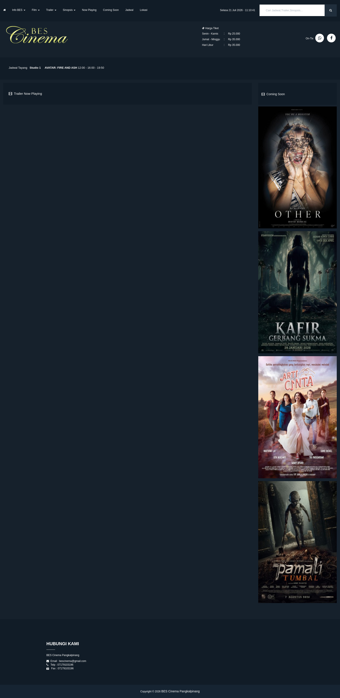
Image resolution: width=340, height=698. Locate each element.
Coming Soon (111, 10)
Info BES (18, 10)
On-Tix (310, 38)
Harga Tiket (210, 28)
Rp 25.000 (234, 33)
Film (36, 10)
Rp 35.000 (234, 39)
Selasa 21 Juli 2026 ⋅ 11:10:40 (237, 10)
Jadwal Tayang (18, 67)
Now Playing (89, 10)
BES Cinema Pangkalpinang (180, 691)
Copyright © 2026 (150, 691)
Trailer (51, 10)
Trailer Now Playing (25, 93)
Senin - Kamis (210, 33)
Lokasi (143, 10)
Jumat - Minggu (211, 39)
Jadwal (129, 10)
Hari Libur (207, 45)
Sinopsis (69, 10)
